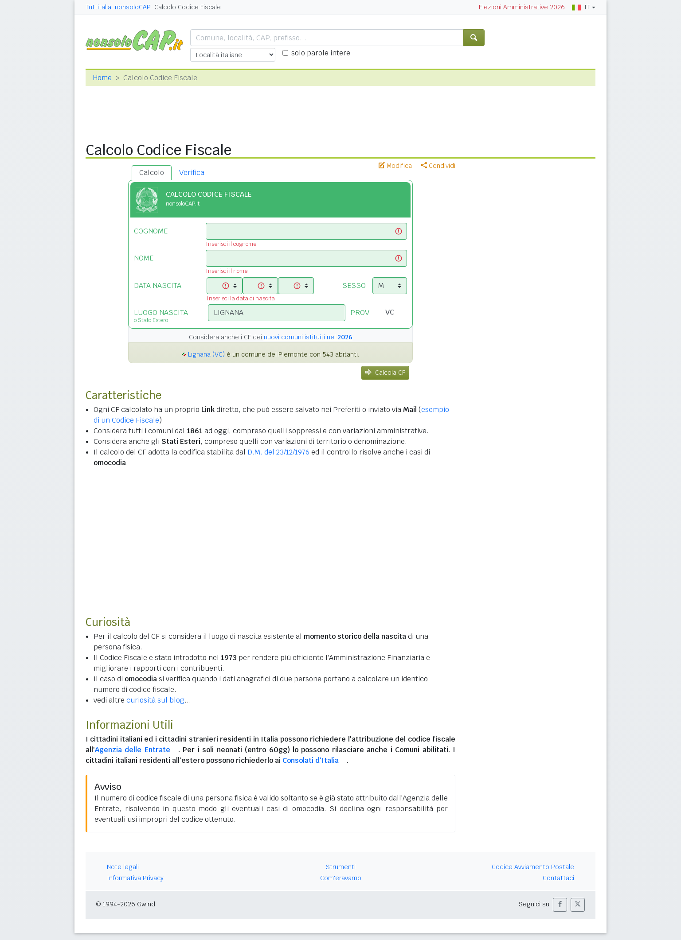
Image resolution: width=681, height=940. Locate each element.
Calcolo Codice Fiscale (187, 7)
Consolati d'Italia (310, 760)
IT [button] (581, 7)
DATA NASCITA (157, 285)
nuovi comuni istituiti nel (308, 337)
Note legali (123, 867)
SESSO (354, 285)
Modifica (395, 166)
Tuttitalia (98, 7)
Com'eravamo (340, 878)
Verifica (191, 172)
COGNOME (151, 231)
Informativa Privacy (135, 878)
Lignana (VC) (206, 354)
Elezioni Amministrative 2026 (522, 7)
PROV (359, 312)
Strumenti (341, 867)
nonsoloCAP (133, 7)
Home (102, 77)
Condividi (438, 166)
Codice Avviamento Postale (533, 867)
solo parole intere (320, 53)
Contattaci (558, 878)
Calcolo (151, 172)
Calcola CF (385, 373)
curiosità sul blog (155, 700)
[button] (560, 905)
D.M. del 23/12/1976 (278, 452)
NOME (143, 258)
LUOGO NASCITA (164, 316)
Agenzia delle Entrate (132, 749)
